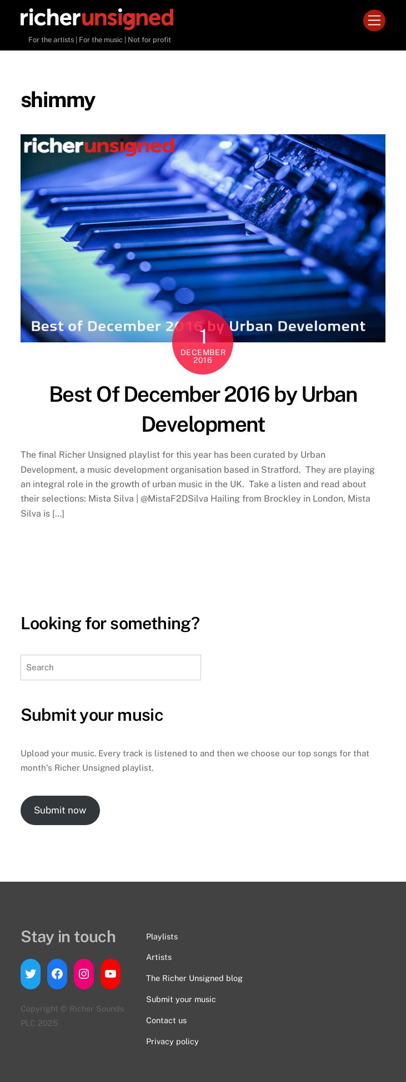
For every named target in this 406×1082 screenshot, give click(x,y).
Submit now (60, 810)
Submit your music (181, 999)
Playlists (162, 936)
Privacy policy (172, 1041)
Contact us (166, 1020)
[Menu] (374, 21)
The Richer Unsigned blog (194, 978)
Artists (159, 957)
